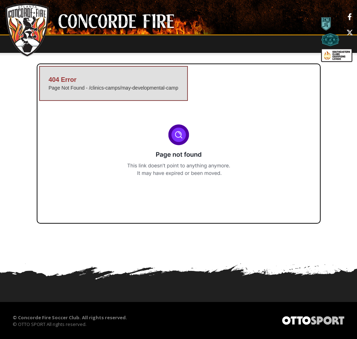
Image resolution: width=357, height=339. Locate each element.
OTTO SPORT (32, 324)
